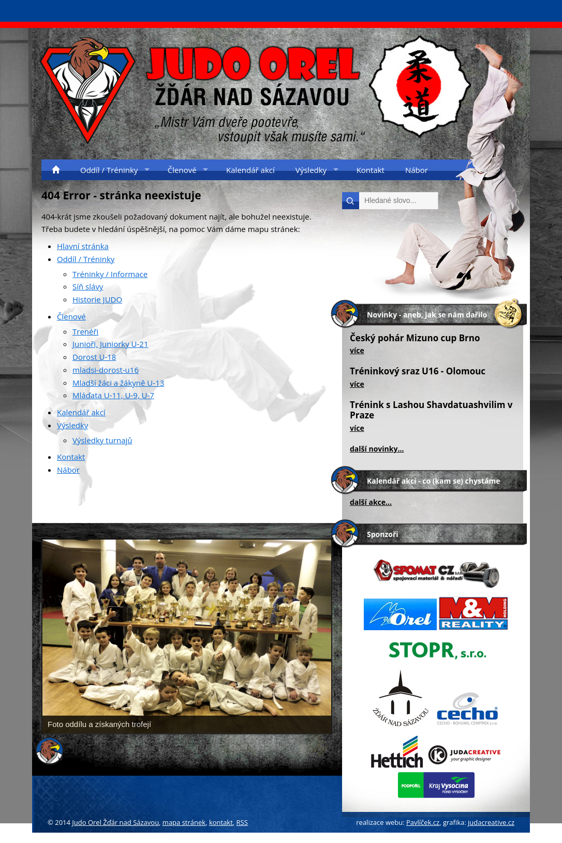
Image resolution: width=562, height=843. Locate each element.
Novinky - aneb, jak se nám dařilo (427, 314)
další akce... (371, 502)
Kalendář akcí (81, 412)
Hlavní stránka (83, 246)
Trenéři (85, 331)
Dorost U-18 (94, 357)
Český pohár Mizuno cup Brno (415, 338)
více (357, 350)
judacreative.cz (491, 822)
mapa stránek (183, 822)
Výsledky (72, 425)
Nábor (68, 469)
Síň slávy (87, 286)
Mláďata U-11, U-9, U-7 (113, 395)
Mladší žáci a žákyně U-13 (118, 382)
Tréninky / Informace (109, 274)
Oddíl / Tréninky (85, 259)
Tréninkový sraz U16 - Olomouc (417, 371)
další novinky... (377, 449)
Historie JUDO (97, 299)
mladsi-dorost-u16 (105, 370)
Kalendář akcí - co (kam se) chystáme (433, 481)
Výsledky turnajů (102, 440)
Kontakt (71, 457)
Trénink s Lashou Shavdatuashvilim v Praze (431, 410)
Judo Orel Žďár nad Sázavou (115, 822)
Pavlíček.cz (422, 822)
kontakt (221, 822)
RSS (242, 822)
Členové (71, 316)
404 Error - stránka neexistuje (121, 195)
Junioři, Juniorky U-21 (110, 344)
